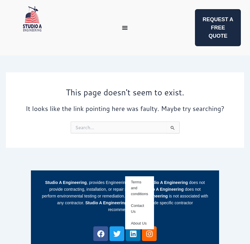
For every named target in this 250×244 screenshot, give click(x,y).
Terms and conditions (139, 188)
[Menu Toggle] (125, 28)
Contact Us (137, 208)
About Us (139, 223)
